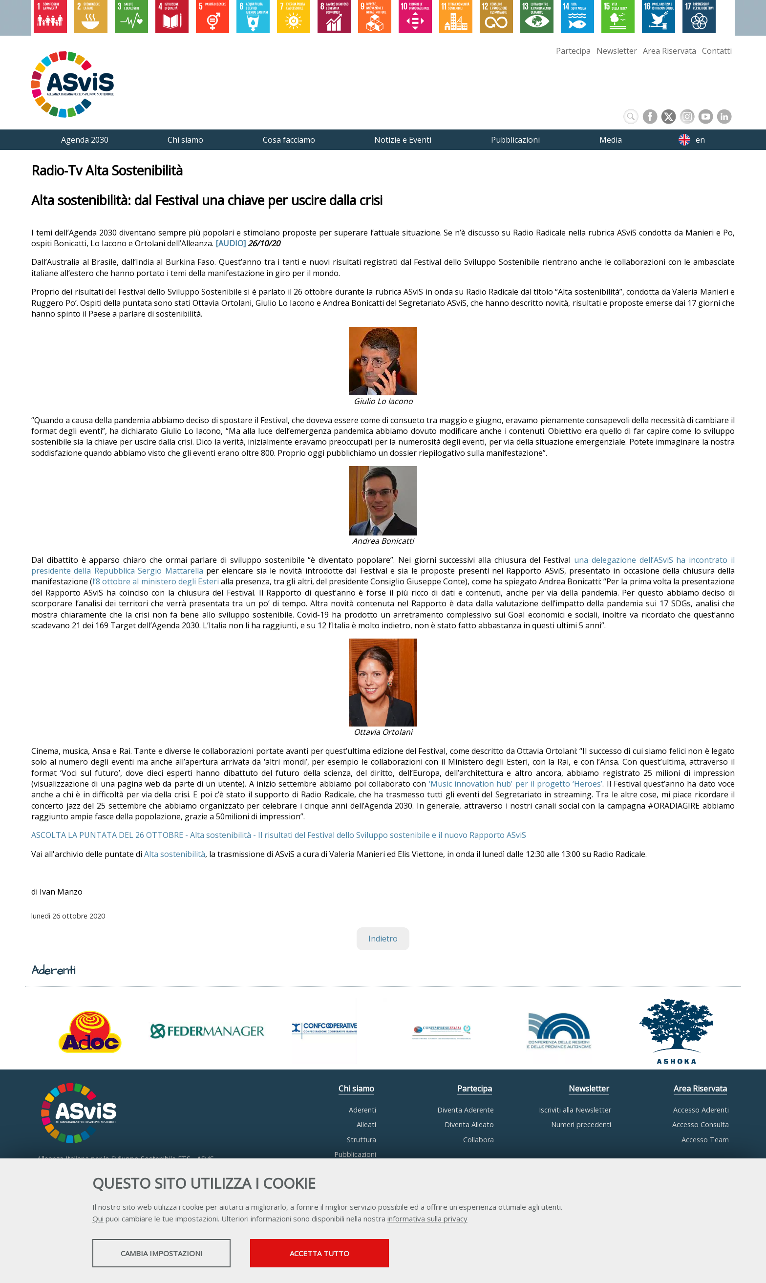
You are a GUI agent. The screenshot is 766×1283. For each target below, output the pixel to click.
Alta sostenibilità (174, 854)
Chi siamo (356, 1089)
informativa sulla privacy (427, 1219)
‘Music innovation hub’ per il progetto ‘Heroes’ (516, 783)
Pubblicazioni (355, 1154)
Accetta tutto (345, 1254)
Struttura (361, 1139)
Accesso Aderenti (701, 1109)
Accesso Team (705, 1139)
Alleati (366, 1125)
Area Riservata (669, 50)
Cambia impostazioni (169, 1254)
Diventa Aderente (465, 1109)
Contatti (717, 50)
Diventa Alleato (469, 1125)
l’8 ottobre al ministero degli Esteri (155, 582)
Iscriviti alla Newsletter (575, 1109)
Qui (98, 1219)
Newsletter (616, 50)
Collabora (478, 1139)
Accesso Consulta (700, 1125)
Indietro (383, 939)
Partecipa (573, 50)
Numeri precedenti (581, 1125)
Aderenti (362, 1109)
